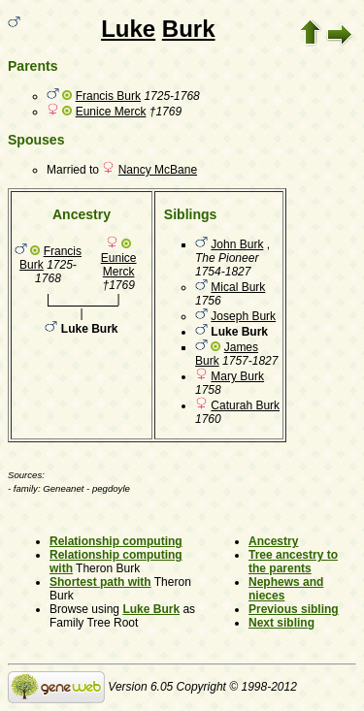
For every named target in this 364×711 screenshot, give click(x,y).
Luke (128, 29)
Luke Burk (151, 609)
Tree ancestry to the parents (293, 561)
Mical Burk (238, 287)
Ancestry (273, 541)
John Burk (237, 244)
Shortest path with (100, 582)
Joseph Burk (243, 316)
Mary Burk (237, 376)
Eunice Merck (111, 111)
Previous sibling (293, 609)
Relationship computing (116, 541)
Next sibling (281, 623)
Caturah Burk (245, 405)
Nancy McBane (157, 170)
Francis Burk (108, 96)
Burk (188, 29)
